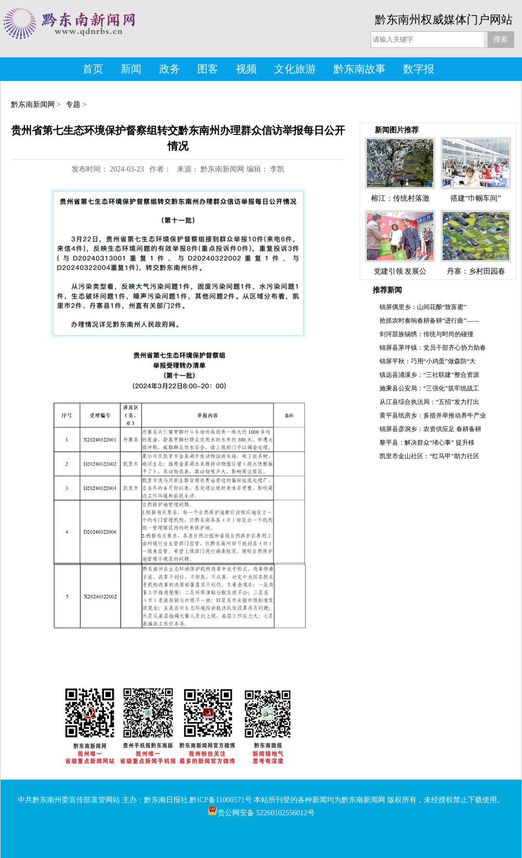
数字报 (418, 69)
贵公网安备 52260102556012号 (261, 813)
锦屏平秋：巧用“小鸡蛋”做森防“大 (427, 361)
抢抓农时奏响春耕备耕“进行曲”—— (429, 320)
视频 (246, 69)
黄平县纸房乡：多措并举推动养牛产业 (432, 415)
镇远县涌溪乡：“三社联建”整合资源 (429, 374)
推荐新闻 (387, 290)
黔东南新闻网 (33, 104)
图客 (207, 69)
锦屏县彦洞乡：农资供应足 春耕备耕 (430, 429)
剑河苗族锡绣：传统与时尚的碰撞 (426, 334)
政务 (169, 69)
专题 (73, 104)
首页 (92, 69)
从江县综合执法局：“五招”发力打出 (429, 402)
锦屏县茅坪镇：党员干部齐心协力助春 (432, 347)
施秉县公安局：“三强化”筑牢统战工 (429, 388)
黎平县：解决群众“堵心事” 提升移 (426, 442)
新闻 (131, 69)
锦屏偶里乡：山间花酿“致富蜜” (423, 307)
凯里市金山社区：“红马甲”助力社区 (429, 456)
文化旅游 (295, 69)
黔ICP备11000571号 (220, 800)
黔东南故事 (360, 69)
